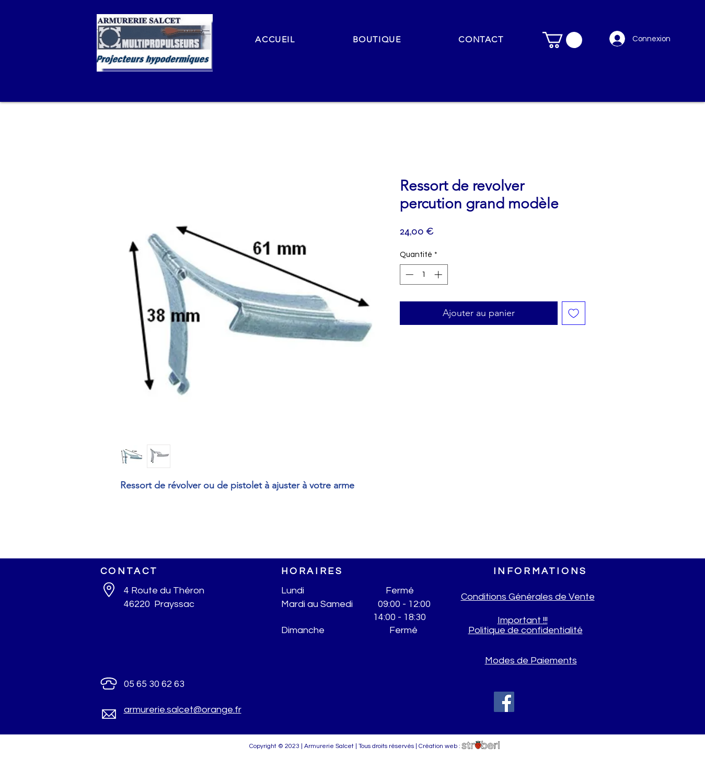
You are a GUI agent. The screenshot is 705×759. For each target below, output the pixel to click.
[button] (377, 40)
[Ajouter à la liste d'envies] (573, 313)
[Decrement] (408, 274)
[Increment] (439, 274)
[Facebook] (504, 702)
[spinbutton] (423, 274)
